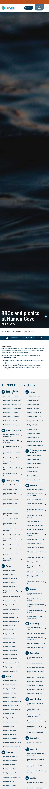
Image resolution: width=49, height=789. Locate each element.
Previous (2, 338)
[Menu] (46, 8)
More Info (39, 337)
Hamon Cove (8, 323)
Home (3, 331)
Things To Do (10, 331)
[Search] (28, 8)
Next (47, 338)
